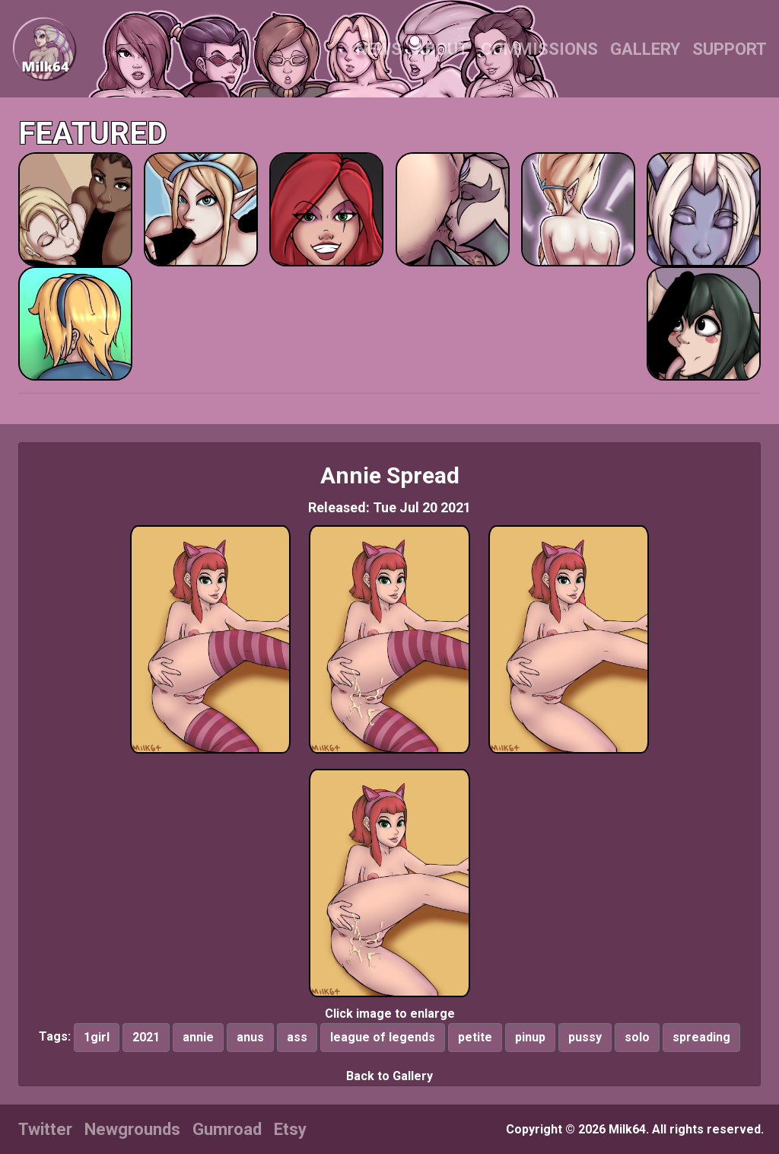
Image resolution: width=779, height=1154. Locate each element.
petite (475, 1037)
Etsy (290, 1129)
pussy (585, 1037)
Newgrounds (132, 1129)
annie (198, 1037)
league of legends (382, 1037)
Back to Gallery (389, 1076)
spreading (701, 1037)
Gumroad (227, 1129)
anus (250, 1037)
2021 (146, 1037)
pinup (530, 1037)
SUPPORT (729, 49)
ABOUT (441, 49)
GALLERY (645, 49)
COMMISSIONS (539, 49)
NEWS (379, 49)
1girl (97, 1037)
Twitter (45, 1129)
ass (297, 1037)
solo (637, 1037)
